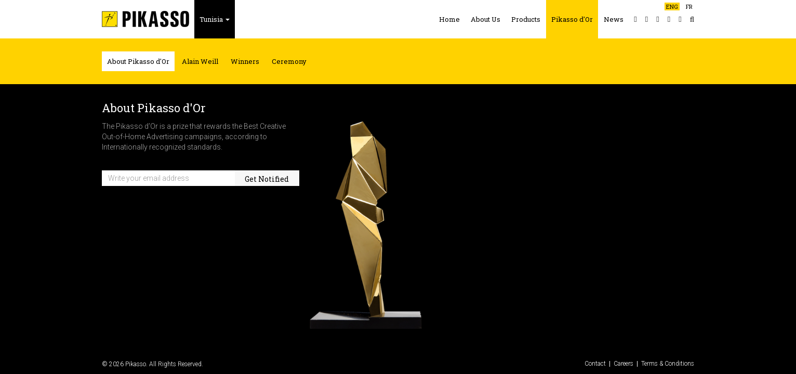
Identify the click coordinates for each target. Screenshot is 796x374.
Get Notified (267, 179)
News (613, 19)
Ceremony (289, 61)
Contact (595, 364)
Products (525, 19)
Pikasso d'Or (572, 19)
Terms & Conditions (667, 364)
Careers (623, 364)
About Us (485, 19)
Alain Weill (200, 61)
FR (689, 6)
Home (449, 19)
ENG (672, 6)
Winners (245, 61)
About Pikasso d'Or (138, 61)
